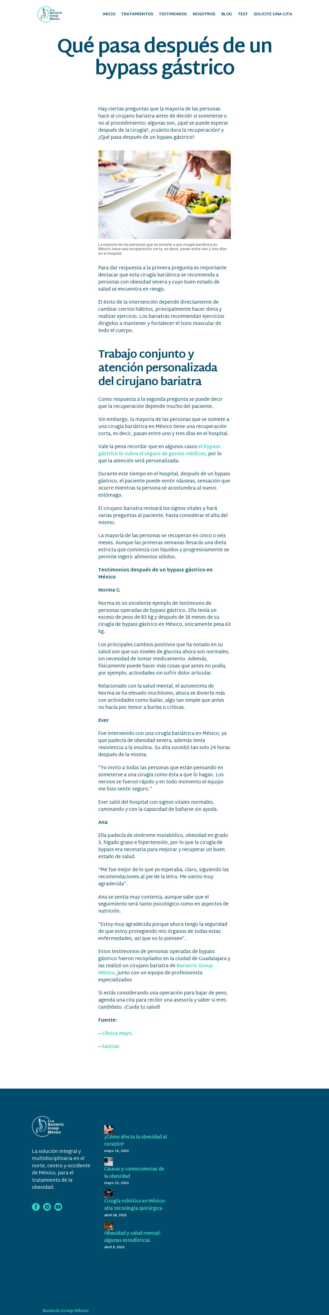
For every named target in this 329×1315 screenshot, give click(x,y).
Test (243, 14)
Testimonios (173, 14)
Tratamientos (137, 14)
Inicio (109, 14)
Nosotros (204, 14)
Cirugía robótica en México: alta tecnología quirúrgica (131, 1209)
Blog (226, 14)
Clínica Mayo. (118, 1034)
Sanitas (111, 1047)
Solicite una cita (273, 14)
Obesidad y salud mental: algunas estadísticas (134, 1245)
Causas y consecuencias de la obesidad (135, 1173)
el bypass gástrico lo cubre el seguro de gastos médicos (159, 451)
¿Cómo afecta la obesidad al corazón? (134, 1141)
